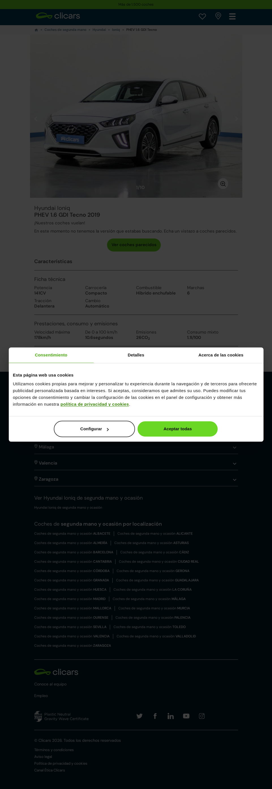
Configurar (94, 428)
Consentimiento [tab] (51, 354)
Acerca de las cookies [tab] (220, 354)
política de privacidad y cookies (95, 404)
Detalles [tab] (136, 354)
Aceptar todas (178, 428)
